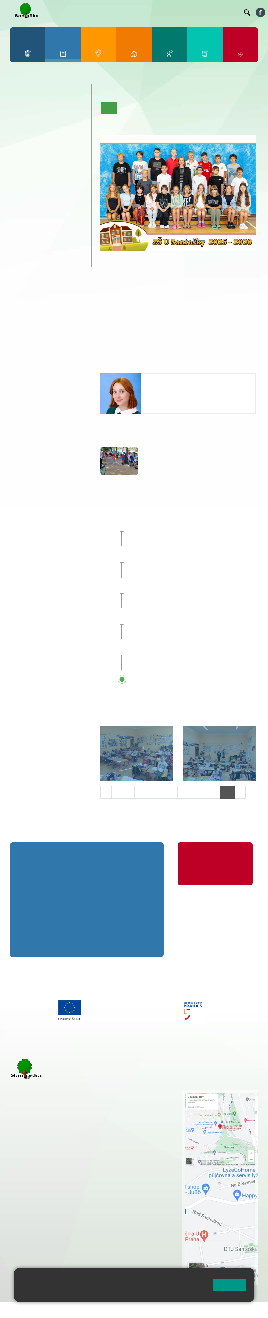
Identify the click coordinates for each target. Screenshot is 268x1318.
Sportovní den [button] (161, 525)
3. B (49, 123)
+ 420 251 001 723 (39, 1186)
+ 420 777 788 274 (145, 1107)
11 (156, 792)
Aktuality (151, 108)
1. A (21, 110)
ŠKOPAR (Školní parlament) (39, 257)
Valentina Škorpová (171, 380)
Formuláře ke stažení (232, 860)
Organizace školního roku (198, 864)
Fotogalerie (115, 120)
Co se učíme (180, 108)
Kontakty (229, 12)
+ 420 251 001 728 (146, 1100)
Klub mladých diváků (46, 240)
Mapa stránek (134, 1311)
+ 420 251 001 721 (147, 1093)
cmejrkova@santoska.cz (50, 1200)
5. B (77, 123)
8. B (49, 175)
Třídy (144, 76)
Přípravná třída (37, 90)
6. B (21, 175)
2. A (35, 110)
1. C (21, 136)
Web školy (246, 1311)
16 (228, 792)
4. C (63, 136)
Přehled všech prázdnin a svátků (184, 680)
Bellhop (81, 12)
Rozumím (230, 1285)
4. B (63, 123)
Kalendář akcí (214, 108)
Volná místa (209, 12)
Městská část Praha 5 (32, 1262)
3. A (49, 110)
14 (199, 792)
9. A (63, 162)
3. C (49, 136)
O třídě (128, 108)
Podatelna (187, 12)
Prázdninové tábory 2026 (44, 223)
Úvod (109, 108)
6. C (21, 188)
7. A (35, 162)
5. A (78, 110)
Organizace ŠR (133, 12)
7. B (35, 175)
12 (170, 792)
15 (213, 792)
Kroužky (27, 206)
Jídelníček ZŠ (105, 12)
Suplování (160, 12)
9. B (63, 175)
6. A (21, 162)
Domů (106, 76)
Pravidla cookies (107, 1294)
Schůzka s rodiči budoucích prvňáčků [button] (190, 618)
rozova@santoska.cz (46, 1242)
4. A (63, 110)
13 (185, 792)
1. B (21, 123)
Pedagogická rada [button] (166, 649)
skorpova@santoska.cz (175, 399)
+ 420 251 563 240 (39, 1227)
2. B (35, 123)
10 (142, 792)
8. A (49, 162)
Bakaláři (58, 12)
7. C (35, 188)
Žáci (125, 76)
